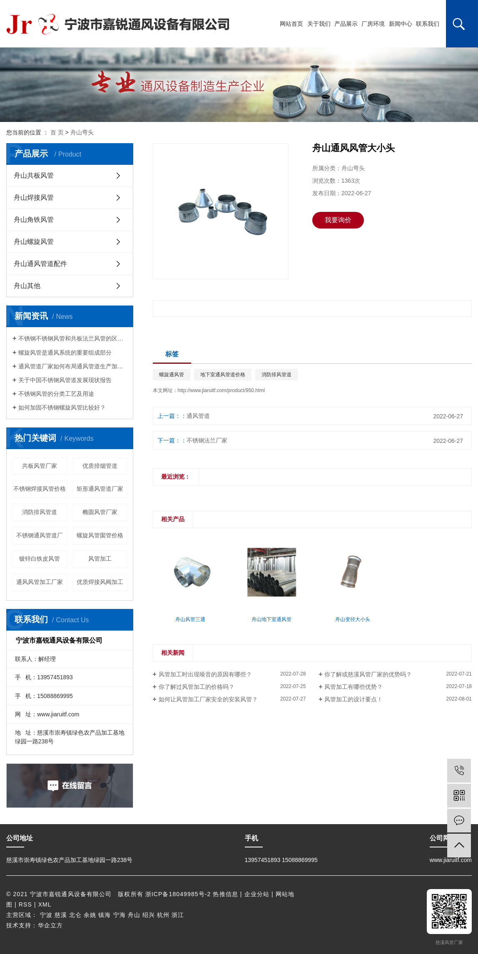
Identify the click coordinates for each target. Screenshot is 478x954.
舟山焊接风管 (34, 197)
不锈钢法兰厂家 (207, 440)
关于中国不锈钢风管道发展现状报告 (65, 380)
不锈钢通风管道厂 (39, 535)
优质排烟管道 (99, 465)
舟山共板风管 (34, 175)
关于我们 (319, 23)
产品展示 (346, 23)
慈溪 (61, 915)
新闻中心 (400, 23)
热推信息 (225, 894)
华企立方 (50, 925)
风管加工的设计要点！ (353, 699)
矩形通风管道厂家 (100, 488)
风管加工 (100, 558)
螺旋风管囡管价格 (100, 535)
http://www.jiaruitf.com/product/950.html (221, 390)
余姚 (90, 915)
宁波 (46, 915)
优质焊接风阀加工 (100, 582)
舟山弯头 (82, 132)
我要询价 (338, 220)
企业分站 (256, 894)
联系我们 (427, 23)
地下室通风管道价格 (222, 375)
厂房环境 (373, 23)
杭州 (163, 915)
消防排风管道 (39, 512)
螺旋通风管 (171, 375)
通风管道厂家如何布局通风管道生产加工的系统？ (72, 366)
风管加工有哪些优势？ (353, 686)
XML (45, 904)
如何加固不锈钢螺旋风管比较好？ (62, 407)
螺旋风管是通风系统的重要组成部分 (65, 352)
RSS (25, 904)
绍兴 (148, 915)
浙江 (178, 915)
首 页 (57, 132)
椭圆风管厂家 (99, 512)
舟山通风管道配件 (40, 263)
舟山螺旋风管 (34, 241)
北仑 (75, 915)
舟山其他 (27, 285)
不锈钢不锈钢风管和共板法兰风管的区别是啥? (72, 338)
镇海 (104, 915)
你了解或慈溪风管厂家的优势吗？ (368, 674)
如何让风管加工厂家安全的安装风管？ (208, 699)
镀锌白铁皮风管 (39, 558)
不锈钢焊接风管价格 (39, 488)
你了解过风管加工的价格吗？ (196, 686)
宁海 (119, 915)
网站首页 (291, 23)
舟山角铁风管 (34, 219)
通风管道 (198, 415)
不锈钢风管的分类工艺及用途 (56, 393)
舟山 (134, 915)
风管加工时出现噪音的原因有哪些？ (205, 674)
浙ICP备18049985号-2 (178, 894)
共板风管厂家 (39, 465)
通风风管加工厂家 (39, 582)
